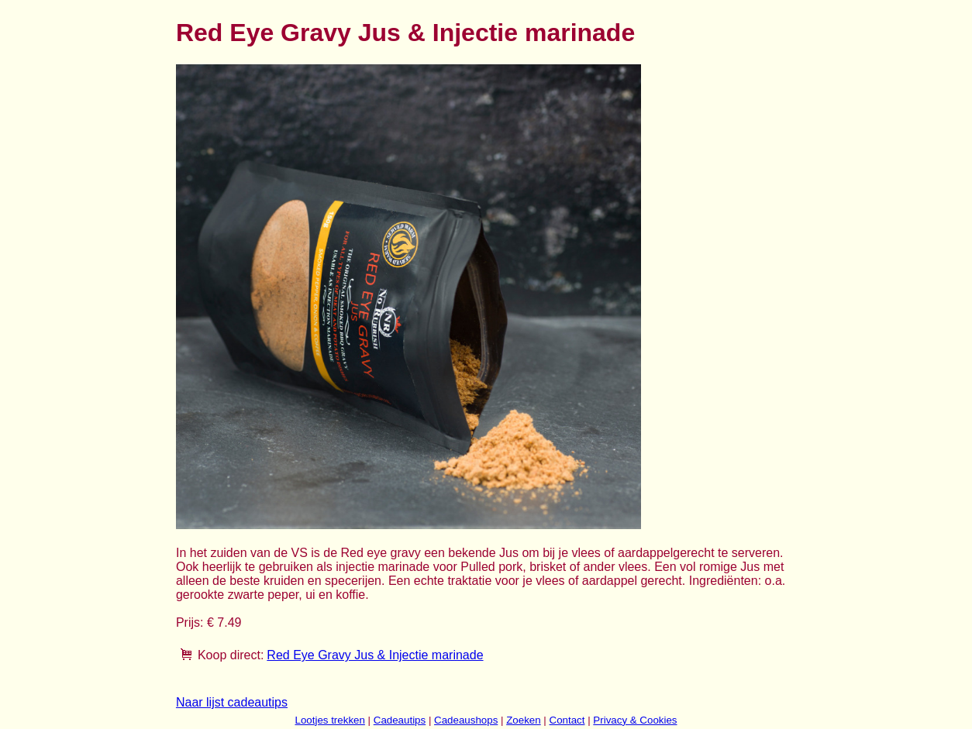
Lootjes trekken (329, 720)
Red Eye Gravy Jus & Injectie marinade (375, 655)
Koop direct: (231, 655)
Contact (567, 720)
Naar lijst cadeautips (232, 702)
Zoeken (523, 720)
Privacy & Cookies (635, 720)
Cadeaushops (466, 720)
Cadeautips (400, 720)
